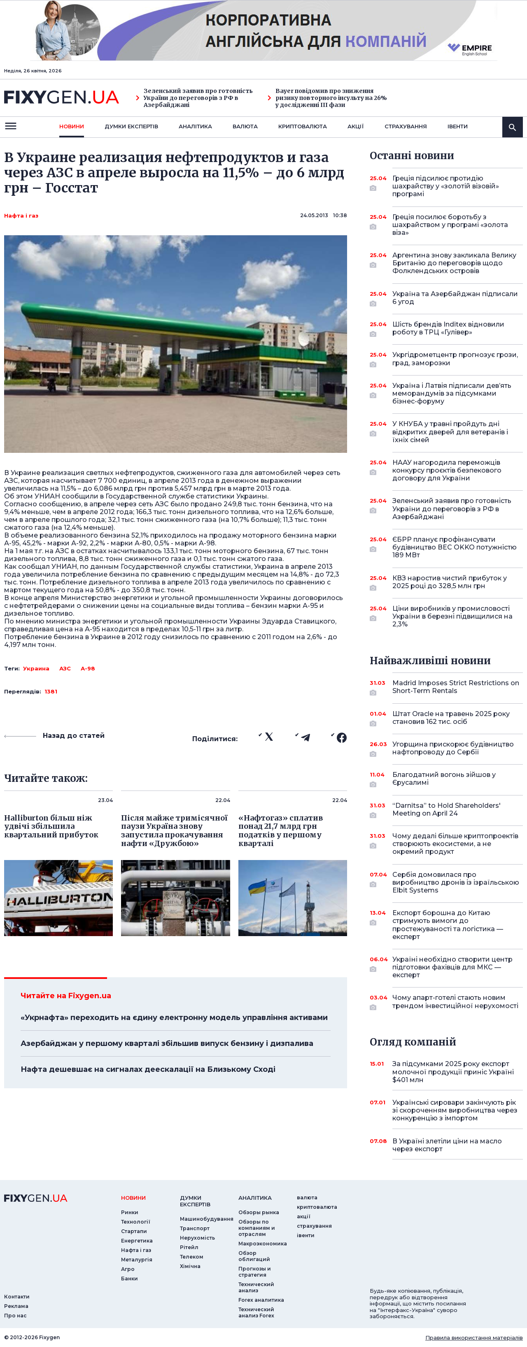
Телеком (191, 1257)
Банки (129, 1278)
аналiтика (255, 1197)
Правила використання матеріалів (474, 1337)
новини (71, 126)
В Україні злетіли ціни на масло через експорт (447, 1145)
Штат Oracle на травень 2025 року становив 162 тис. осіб (451, 718)
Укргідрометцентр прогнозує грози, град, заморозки (455, 359)
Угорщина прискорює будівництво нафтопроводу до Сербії (453, 748)
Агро (128, 1269)
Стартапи (134, 1231)
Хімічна (190, 1266)
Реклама (16, 1306)
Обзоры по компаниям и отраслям (256, 1228)
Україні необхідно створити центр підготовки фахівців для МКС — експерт (452, 967)
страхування (406, 126)
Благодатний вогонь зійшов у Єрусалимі (446, 779)
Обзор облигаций (254, 1256)
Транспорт (195, 1228)
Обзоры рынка (258, 1212)
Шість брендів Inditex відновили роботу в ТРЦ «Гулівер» (448, 328)
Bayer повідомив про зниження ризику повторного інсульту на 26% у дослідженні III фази (327, 98)
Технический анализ (256, 1287)
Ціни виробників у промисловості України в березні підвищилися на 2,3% (452, 616)
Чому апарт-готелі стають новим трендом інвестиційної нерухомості (455, 1002)
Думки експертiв (131, 126)
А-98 (88, 668)
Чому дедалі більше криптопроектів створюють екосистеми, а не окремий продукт (455, 843)
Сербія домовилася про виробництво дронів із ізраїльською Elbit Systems (455, 882)
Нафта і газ (21, 215)
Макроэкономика (262, 1243)
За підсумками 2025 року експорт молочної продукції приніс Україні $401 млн (453, 1071)
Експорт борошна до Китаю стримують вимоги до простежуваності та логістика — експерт (447, 925)
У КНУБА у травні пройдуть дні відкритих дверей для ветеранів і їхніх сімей (450, 431)
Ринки (129, 1212)
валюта (245, 126)
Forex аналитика (261, 1300)
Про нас (15, 1315)
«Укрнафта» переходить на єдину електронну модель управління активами (174, 1017)
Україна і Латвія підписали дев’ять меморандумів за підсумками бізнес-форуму (451, 393)
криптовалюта (302, 126)
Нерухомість (197, 1238)
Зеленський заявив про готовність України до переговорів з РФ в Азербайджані (194, 98)
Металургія (136, 1260)
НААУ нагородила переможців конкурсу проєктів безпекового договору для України (446, 470)
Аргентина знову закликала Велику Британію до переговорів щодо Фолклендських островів (454, 263)
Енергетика (137, 1241)
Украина (36, 668)
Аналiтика (195, 126)
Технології (135, 1222)
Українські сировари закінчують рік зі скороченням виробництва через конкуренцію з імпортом (455, 1110)
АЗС (65, 668)
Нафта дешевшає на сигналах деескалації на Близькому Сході (148, 1069)
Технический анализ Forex (256, 1312)
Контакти (17, 1297)
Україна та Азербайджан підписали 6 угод (455, 298)
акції (355, 126)
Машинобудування (206, 1219)
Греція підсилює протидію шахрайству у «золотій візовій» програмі (446, 186)
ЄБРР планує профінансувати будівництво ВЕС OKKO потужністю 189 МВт (454, 547)
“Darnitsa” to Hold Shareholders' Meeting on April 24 (446, 810)
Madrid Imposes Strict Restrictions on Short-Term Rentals (455, 687)
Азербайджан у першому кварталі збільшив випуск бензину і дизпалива (167, 1043)
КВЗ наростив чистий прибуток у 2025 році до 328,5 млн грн (449, 582)
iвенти (458, 126)
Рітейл (189, 1247)
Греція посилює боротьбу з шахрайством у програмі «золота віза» (450, 224)
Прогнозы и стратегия (254, 1272)
